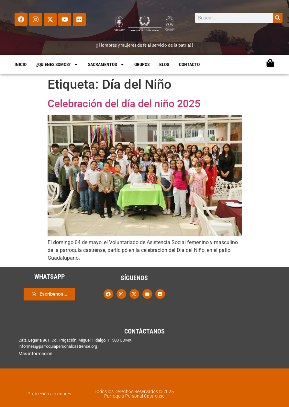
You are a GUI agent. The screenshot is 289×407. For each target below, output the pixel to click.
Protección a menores (49, 393)
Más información (35, 353)
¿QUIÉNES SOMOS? (57, 64)
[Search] (278, 18)
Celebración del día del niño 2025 (124, 103)
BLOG (164, 64)
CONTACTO (189, 64)
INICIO (21, 64)
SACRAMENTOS (106, 64)
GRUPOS (142, 64)
